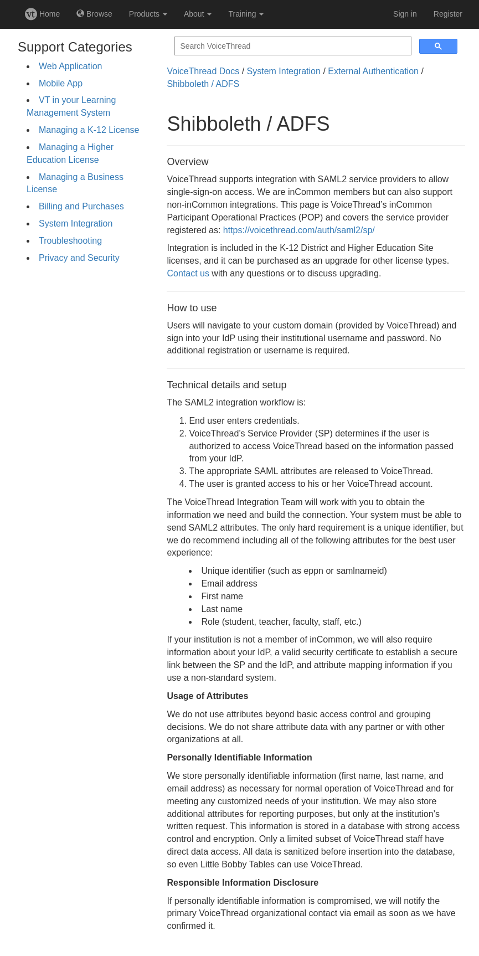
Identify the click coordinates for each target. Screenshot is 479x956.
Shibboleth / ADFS (203, 84)
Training (246, 13)
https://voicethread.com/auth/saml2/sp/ (299, 230)
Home (42, 14)
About (198, 13)
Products (148, 13)
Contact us (188, 273)
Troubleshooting (70, 240)
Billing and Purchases (81, 206)
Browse (94, 13)
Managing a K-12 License (89, 130)
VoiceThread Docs (203, 71)
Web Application (70, 66)
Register (448, 13)
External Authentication (373, 71)
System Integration (75, 223)
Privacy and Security (79, 258)
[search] (292, 46)
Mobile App (61, 83)
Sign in (405, 13)
